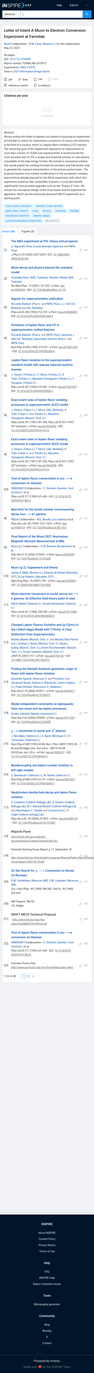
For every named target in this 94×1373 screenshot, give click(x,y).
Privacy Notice (47, 1245)
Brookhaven (64, 546)
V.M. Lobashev (57, 880)
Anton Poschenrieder (53, 647)
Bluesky (46, 1330)
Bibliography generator (47, 1304)
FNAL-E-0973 (27, 67)
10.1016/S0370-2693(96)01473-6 (30, 430)
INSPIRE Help (47, 1277)
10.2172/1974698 (20, 59)
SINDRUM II (18, 488)
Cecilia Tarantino (32, 651)
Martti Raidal (18, 603)
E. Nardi (46, 735)
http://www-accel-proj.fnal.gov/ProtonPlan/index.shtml (42, 967)
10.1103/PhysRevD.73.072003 (34, 558)
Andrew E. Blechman (44, 682)
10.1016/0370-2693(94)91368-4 (35, 316)
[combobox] (52, 14)
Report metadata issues (47, 1283)
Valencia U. (34, 603)
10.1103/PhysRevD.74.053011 (34, 695)
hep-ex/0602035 (64, 554)
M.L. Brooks (44, 519)
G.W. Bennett (48, 546)
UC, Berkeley (24, 338)
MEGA (14, 519)
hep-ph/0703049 (66, 580)
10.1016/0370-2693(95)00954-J (35, 391)
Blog (47, 1324)
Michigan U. (59, 735)
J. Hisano (16, 374)
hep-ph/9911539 (64, 717)
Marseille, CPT (44, 576)
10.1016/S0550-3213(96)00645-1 (35, 783)
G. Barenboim (19, 775)
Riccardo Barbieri (21, 303)
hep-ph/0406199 (68, 818)
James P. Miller (20, 572)
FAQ (47, 1271)
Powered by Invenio (47, 1361)
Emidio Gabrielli (20, 713)
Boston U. (49, 43)
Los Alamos (60, 519)
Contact (47, 1343)
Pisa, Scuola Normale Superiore (45, 246)
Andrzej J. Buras (27, 643)
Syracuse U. (40, 678)
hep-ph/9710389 (67, 611)
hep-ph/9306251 (55, 752)
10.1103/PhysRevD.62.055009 (34, 721)
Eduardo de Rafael (54, 572)
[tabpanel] (47, 609)
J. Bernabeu (18, 735)
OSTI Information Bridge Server (32, 71)
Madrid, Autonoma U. (43, 713)
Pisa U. (37, 303)
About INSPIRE (47, 1232)
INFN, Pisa (53, 303)
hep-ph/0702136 (54, 655)
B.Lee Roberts (26, 576)
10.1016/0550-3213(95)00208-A (36, 351)
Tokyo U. (29, 409)
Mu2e (7, 43)
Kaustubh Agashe (21, 678)
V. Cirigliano (18, 802)
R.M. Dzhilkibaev (20, 880)
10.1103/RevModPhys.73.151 (49, 289)
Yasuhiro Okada (58, 277)
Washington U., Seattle (29, 810)
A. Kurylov (58, 802)
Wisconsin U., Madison (47, 686)
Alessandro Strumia (45, 338)
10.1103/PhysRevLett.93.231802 (36, 822)
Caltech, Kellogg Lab (38, 802)
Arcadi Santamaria (53, 603)
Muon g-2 (16, 546)
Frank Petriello (24, 686)
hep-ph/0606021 (64, 690)
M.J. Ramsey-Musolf (39, 806)
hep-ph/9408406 (67, 312)
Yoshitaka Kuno (20, 277)
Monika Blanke (19, 639)
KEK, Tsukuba (39, 277)
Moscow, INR (39, 880)
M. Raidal (49, 775)
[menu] (72, 5)
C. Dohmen (49, 488)
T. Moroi (42, 374)
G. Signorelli (18, 246)
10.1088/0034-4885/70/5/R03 (34, 584)
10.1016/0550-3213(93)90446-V (29, 756)
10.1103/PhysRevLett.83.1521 (49, 527)
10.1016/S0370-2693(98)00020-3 (35, 615)
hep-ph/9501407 (67, 386)
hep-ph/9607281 (65, 779)
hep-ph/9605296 (47, 426)
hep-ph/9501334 (68, 347)
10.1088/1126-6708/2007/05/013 (30, 660)
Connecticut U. (56, 810)
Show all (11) (52, 220)
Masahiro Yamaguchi (44, 378)
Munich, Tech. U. (35, 418)
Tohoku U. (29, 374)
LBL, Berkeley (34, 307)
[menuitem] (59, 5)
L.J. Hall (65, 303)
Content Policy (46, 1238)
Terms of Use (47, 1251)
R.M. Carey (35, 43)
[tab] (14, 231)
